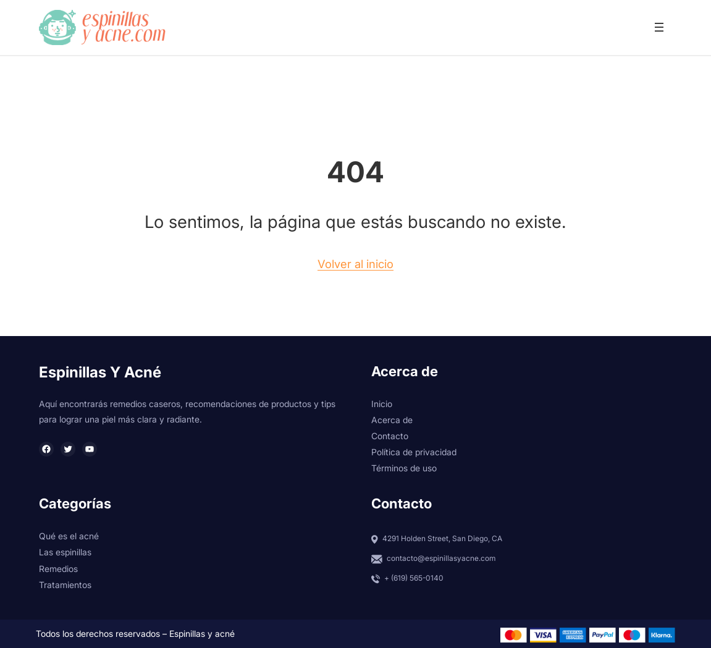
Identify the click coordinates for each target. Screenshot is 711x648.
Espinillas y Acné (100, 372)
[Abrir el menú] (659, 27)
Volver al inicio (355, 264)
